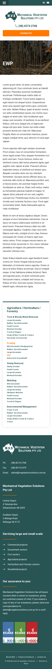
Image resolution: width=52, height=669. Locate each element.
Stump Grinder (13, 366)
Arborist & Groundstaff (17, 358)
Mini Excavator (13, 384)
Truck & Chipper (14, 332)
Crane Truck (12, 410)
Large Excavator (14, 320)
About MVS (10, 657)
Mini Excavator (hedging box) (20, 346)
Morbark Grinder (14, 329)
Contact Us (26, 33)
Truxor (10, 422)
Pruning (11, 343)
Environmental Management (21, 406)
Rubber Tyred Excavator (17, 323)
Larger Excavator (14, 416)
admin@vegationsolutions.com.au (19, 609)
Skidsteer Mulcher (15, 393)
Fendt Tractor (13, 326)
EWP (9, 355)
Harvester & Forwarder (17, 338)
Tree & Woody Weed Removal (22, 317)
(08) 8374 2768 (27, 26)
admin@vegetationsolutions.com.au (28, 472)
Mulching (11, 380)
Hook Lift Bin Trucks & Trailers (20, 335)
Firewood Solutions (26, 657)
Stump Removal (15, 363)
